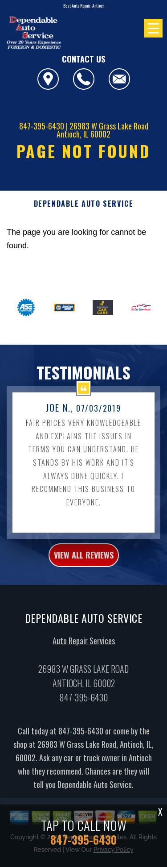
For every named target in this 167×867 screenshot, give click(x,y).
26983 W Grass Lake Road (108, 126)
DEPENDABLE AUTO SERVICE (84, 204)
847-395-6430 (41, 126)
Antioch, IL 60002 (83, 134)
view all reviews (84, 562)
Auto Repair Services (84, 648)
